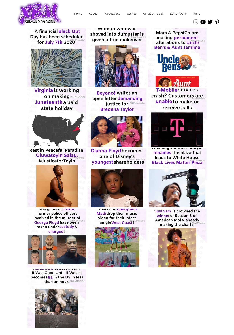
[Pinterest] (217, 22)
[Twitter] (210, 22)
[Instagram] (196, 22)
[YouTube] (203, 22)
